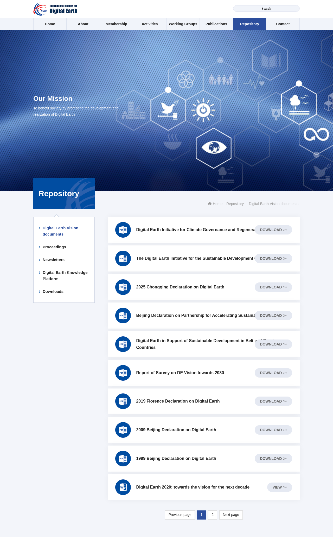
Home (50, 24)
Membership (116, 24)
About (83, 24)
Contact (283, 24)
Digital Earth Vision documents (60, 231)
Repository (249, 24)
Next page (231, 521)
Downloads (53, 291)
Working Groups (183, 24)
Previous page (179, 521)
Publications (216, 24)
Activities (150, 24)
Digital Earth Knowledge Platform (65, 275)
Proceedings (54, 247)
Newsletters (54, 259)
